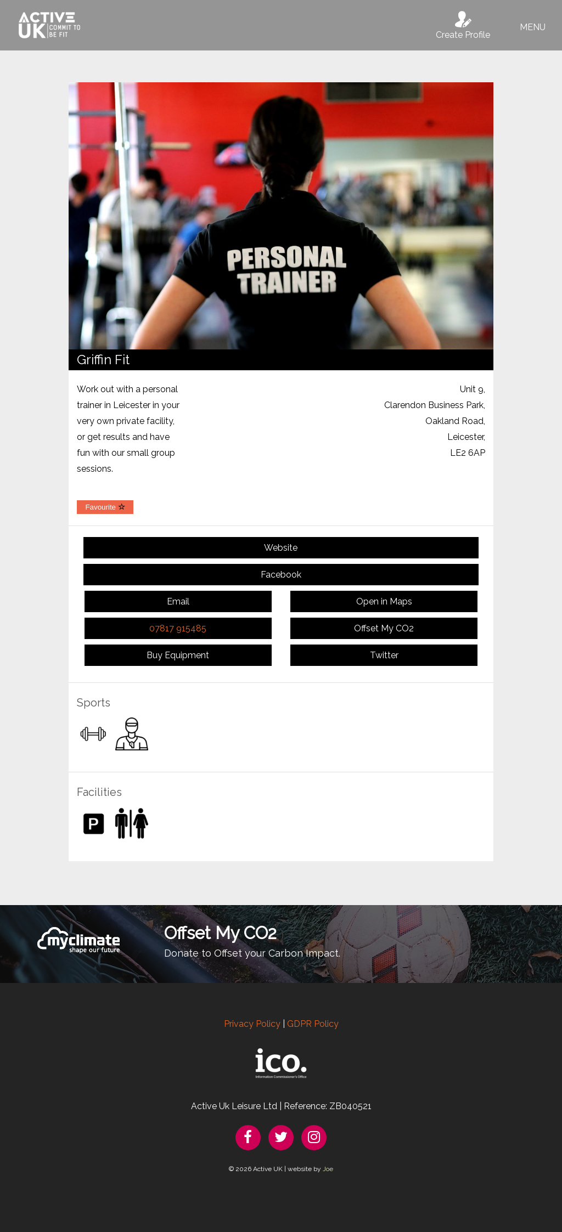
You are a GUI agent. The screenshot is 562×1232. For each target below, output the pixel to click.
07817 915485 (177, 628)
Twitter (384, 655)
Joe (328, 1169)
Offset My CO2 (384, 628)
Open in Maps (384, 601)
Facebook (281, 574)
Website (280, 547)
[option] (281, 215)
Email (178, 601)
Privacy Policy (252, 1024)
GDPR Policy (313, 1024)
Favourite (105, 507)
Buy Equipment (178, 655)
